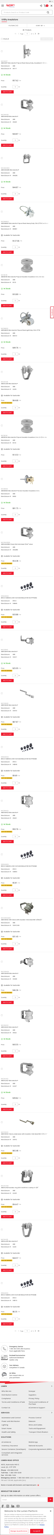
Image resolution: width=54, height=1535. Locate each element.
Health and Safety (9, 1432)
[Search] (27, 12)
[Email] (24, 1499)
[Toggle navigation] (2, 6)
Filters (13, 26)
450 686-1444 (10, 1475)
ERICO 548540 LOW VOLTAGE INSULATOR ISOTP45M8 (19, 759)
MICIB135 (4, 275)
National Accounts (36, 1446)
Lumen (27, 1386)
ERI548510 (4, 1293)
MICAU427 (4, 1079)
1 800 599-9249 (15, 1473)
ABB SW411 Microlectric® (9, 651)
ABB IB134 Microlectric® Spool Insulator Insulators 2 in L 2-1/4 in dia (24, 437)
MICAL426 (4, 382)
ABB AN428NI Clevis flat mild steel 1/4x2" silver (17, 544)
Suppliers (32, 1395)
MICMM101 (4, 328)
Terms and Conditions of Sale (13, 1402)
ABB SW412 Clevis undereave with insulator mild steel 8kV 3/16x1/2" (24, 1134)
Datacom (32, 1421)
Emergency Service (16, 1346)
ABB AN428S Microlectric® (10, 170)
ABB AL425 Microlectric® (9, 1241)
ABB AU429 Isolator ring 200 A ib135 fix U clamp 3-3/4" (20, 1187)
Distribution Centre (9, 1395)
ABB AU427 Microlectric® (9, 1080)
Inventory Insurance (10, 1446)
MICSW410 (4, 703)
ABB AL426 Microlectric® (9, 384)
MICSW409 (5, 971)
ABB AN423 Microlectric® (9, 812)
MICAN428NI (5, 542)
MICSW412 (4, 1132)
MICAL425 (4, 1239)
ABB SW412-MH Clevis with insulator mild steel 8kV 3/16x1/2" (21, 920)
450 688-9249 (12, 1470)
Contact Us (6, 1408)
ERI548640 (5, 596)
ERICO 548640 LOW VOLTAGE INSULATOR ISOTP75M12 (19, 598)
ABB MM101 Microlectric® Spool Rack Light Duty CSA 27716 (20, 330)
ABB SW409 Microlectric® (9, 973)
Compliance (6, 1398)
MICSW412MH (6, 918)
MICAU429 (5, 1186)
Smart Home (7, 1428)
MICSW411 (4, 650)
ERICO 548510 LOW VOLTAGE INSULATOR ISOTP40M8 (18, 1295)
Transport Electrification (38, 1432)
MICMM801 (5, 221)
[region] (27, 1521)
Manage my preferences (19, 1531)
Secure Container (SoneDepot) (14, 1449)
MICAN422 (5, 1025)
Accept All (36, 1531)
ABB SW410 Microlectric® (9, 705)
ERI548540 (5, 757)
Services (27, 1412)
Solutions (27, 1437)
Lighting (5, 1425)
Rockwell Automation (17, 1355)
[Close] (50, 1511)
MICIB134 (4, 435)
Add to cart (7, 92)
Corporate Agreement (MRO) (40, 1449)
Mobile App (33, 1442)
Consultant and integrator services (12, 1454)
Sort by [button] (39, 26)
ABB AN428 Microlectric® (9, 116)
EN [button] (50, 1)
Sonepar (32, 1391)
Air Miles (12, 1373)
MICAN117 (4, 61)
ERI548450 (5, 864)
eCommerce (6, 1442)
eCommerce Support (37, 1408)
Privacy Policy (34, 1398)
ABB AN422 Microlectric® (9, 1027)
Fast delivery (14, 1365)
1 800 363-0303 (23, 1478)
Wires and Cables (35, 1425)
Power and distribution (11, 1421)
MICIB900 (4, 489)
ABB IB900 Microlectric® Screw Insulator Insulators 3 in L (20, 491)
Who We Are (6, 1391)
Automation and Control (11, 1418)
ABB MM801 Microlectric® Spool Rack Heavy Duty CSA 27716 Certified (24, 223)
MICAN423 (5, 811)
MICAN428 (5, 115)
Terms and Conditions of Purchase (38, 1403)
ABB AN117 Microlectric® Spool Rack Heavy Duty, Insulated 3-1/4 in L (24, 63)
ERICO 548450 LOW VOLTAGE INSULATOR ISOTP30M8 (19, 866)
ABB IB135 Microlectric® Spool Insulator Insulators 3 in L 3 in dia (22, 277)
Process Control (35, 1418)
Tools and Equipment (37, 1428)
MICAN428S (5, 168)
